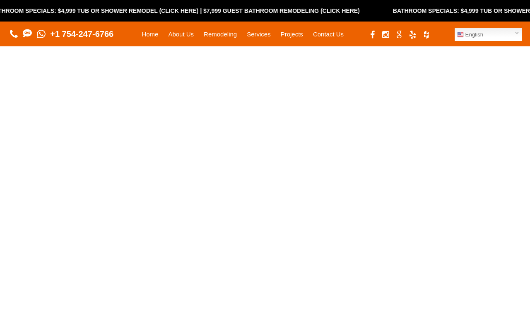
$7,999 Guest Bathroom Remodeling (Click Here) (285, 10)
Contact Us (328, 34)
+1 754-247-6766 (81, 33)
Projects (292, 34)
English (470, 34)
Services (259, 34)
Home (150, 34)
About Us (181, 34)
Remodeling (220, 34)
